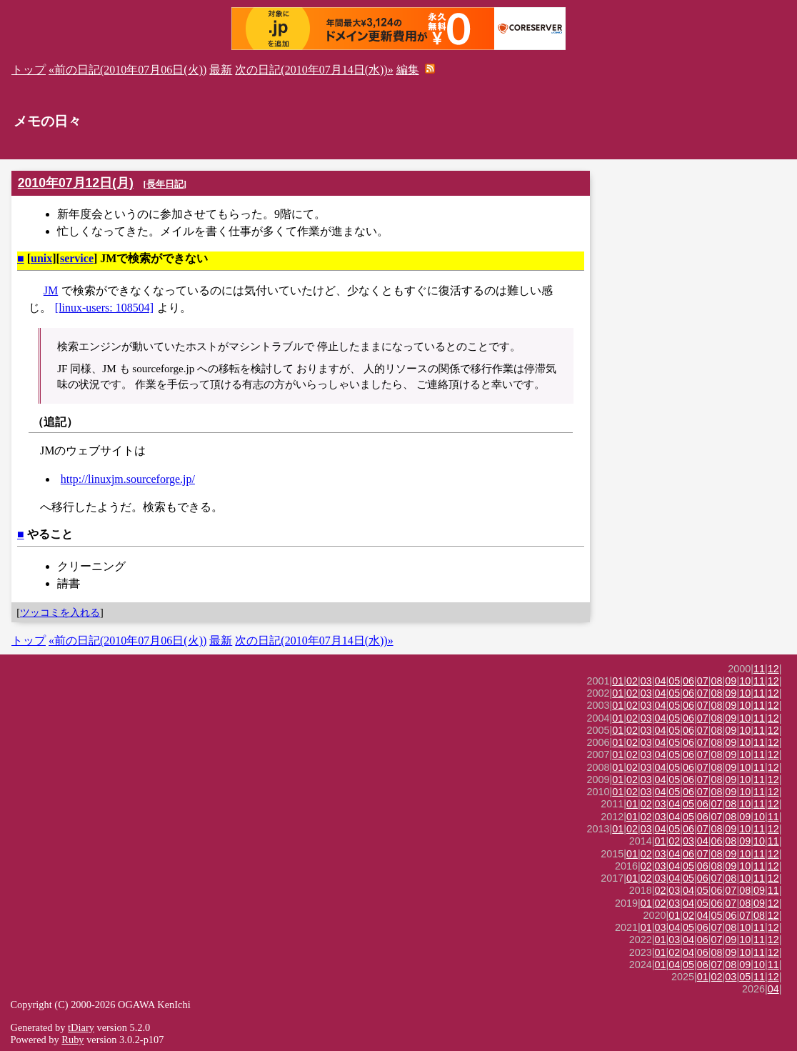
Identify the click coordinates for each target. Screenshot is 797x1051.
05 (674, 681)
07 (702, 681)
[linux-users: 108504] (104, 308)
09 (730, 681)
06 (688, 681)
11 (759, 668)
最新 (220, 70)
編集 (407, 70)
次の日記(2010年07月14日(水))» (314, 70)
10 (745, 681)
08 (717, 681)
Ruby (72, 1039)
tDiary (81, 1027)
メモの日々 (47, 121)
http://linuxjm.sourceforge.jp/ (128, 479)
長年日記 (165, 184)
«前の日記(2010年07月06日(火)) (127, 70)
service (77, 258)
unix (41, 258)
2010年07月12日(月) (76, 183)
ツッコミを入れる (60, 612)
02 (632, 681)
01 (617, 681)
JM (51, 290)
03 (646, 681)
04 (660, 681)
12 (773, 668)
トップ (28, 70)
